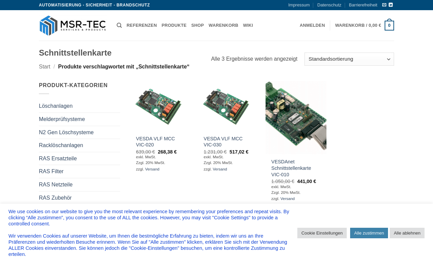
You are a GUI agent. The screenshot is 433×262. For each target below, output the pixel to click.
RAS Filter (51, 171)
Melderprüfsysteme (62, 119)
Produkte (174, 25)
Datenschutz (329, 4)
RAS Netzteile (56, 184)
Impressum (299, 4)
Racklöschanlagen (61, 145)
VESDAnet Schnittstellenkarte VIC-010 (291, 168)
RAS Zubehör (55, 198)
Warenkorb (223, 25)
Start (44, 66)
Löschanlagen (56, 106)
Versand (152, 169)
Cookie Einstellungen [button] (322, 233)
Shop (197, 25)
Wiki (248, 25)
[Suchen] (119, 25)
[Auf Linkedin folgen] (391, 5)
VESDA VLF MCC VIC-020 (155, 142)
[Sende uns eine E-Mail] (384, 5)
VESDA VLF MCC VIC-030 (223, 142)
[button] (312, 25)
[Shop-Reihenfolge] (349, 59)
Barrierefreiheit (363, 4)
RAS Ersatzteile (58, 158)
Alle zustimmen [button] (369, 233)
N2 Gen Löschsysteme (66, 132)
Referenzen (142, 25)
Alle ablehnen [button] (407, 233)
